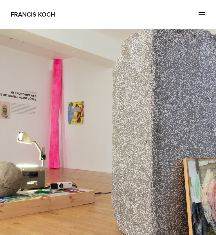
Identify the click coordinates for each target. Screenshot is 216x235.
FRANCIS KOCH (33, 14)
